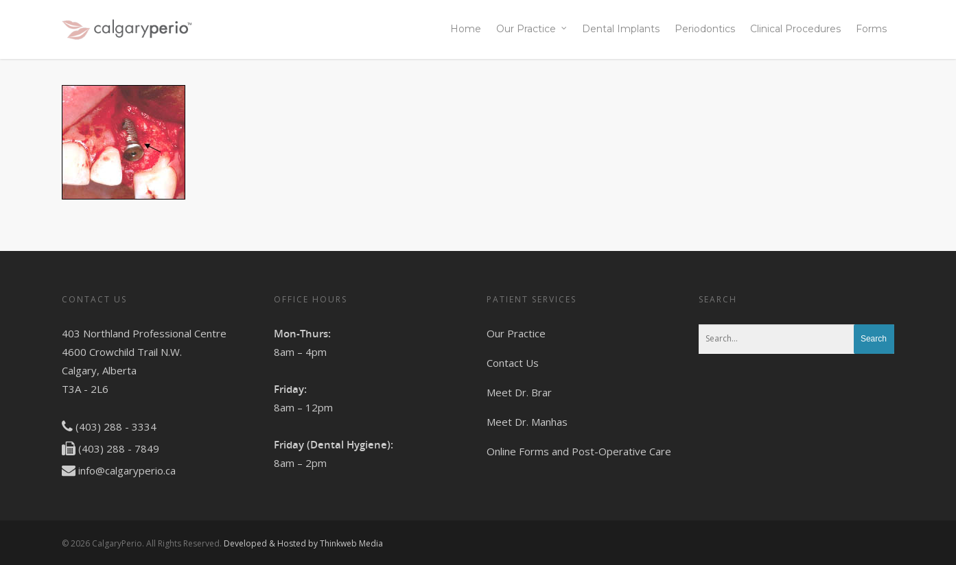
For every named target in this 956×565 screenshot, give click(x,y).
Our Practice (532, 29)
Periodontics (705, 29)
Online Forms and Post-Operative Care (579, 451)
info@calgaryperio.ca (127, 470)
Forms (871, 29)
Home (465, 29)
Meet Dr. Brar (519, 392)
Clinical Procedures (795, 29)
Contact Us (513, 363)
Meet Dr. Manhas (527, 422)
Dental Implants (621, 29)
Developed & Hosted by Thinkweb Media (303, 543)
